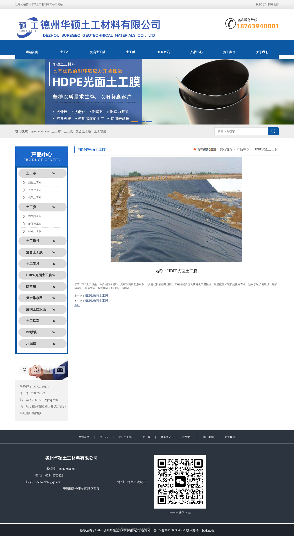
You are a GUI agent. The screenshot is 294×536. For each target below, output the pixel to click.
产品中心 (196, 52)
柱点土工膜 (34, 231)
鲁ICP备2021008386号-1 (169, 530)
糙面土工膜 (34, 223)
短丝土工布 (34, 182)
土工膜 (130, 52)
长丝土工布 (34, 189)
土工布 (64, 52)
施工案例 (229, 52)
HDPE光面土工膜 (265, 149)
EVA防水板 (34, 216)
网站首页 (32, 52)
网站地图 (273, 4)
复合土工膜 (97, 52)
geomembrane (40, 131)
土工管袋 (100, 131)
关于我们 (262, 52)
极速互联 (208, 530)
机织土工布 (34, 197)
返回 (77, 305)
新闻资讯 (163, 52)
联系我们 (261, 4)
